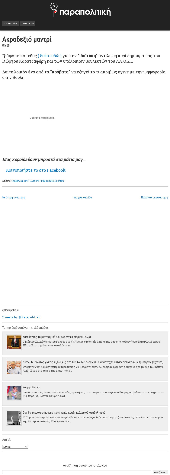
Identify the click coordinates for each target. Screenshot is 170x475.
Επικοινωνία (27, 23)
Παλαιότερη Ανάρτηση (154, 197)
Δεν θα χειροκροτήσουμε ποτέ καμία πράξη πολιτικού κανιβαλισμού (64, 412)
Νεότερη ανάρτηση (13, 197)
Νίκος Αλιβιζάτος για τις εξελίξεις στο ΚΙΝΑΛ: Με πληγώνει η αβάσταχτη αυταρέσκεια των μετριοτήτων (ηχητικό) (93, 362)
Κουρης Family (31, 387)
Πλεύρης (35, 180)
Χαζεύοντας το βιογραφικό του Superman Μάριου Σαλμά (57, 337)
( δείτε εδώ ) (50, 55)
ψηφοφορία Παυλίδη (52, 180)
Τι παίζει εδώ (10, 23)
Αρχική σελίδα (83, 197)
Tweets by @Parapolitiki (21, 317)
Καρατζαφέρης (20, 180)
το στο (36, 170)
